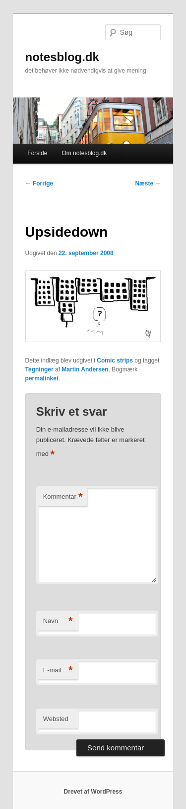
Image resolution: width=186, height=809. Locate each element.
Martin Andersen (85, 369)
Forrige (39, 183)
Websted (55, 718)
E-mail (58, 670)
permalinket (42, 378)
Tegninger (39, 369)
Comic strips (115, 360)
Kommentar (63, 497)
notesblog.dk (62, 57)
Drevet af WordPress (93, 791)
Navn (58, 621)
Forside (37, 153)
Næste (148, 183)
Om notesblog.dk (84, 153)
